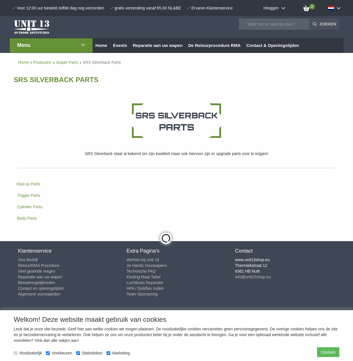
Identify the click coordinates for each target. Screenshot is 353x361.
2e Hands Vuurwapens (147, 265)
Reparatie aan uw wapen (40, 277)
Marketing (118, 353)
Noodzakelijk (28, 353)
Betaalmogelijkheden (36, 282)
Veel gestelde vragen (36, 271)
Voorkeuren (59, 353)
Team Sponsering (142, 294)
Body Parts (27, 218)
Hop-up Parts (28, 184)
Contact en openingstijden (41, 288)
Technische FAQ (141, 271)
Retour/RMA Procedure (38, 265)
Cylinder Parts (29, 207)
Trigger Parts (28, 195)
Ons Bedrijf (28, 259)
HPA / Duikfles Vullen (145, 288)
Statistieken (89, 353)
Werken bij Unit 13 (143, 259)
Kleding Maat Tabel (144, 277)
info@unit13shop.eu (253, 277)
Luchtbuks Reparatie (145, 282)
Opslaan (328, 352)
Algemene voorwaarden (39, 294)
